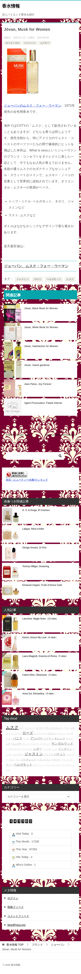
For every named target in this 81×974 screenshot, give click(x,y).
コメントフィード (18, 916)
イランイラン (44, 759)
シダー (37, 748)
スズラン (49, 738)
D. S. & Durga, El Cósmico (36, 510)
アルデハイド (40, 733)
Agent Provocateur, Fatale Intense (43, 403)
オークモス (27, 749)
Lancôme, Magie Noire (40, 618)
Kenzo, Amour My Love (40, 637)
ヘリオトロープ (13, 749)
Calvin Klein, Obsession (40, 675)
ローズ (28, 733)
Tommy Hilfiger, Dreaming (35, 566)
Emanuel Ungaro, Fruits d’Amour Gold (42, 585)
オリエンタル (13, 43)
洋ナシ (9, 765)
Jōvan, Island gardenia (37, 365)
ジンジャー (29, 728)
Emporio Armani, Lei (17, 435)
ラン (18, 759)
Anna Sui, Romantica (39, 693)
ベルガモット (54, 279)
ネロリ (37, 279)
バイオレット (28, 759)
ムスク (70, 279)
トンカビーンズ (50, 749)
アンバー (36, 738)
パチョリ (59, 754)
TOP (15, 944)
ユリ (21, 728)
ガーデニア (45, 744)
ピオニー (52, 733)
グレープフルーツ (30, 744)
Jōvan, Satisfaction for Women (41, 346)
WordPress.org (16, 924)
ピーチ (39, 728)
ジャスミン (23, 279)
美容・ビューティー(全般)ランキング (27, 480)
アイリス (48, 754)
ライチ (26, 738)
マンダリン (65, 748)
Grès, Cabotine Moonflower (60, 435)
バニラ (17, 738)
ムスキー (45, 43)
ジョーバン (30, 43)
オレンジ (59, 738)
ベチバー (56, 759)
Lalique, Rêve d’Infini (33, 529)
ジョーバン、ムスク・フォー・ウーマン (36, 266)
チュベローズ (15, 733)
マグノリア (67, 759)
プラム (66, 728)
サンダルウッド (62, 743)
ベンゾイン (56, 765)
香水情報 (11, 5)
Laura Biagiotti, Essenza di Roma (45, 656)
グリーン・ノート (41, 765)
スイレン (61, 733)
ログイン (12, 898)
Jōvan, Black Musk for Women (41, 308)
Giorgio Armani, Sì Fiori (34, 547)
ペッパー (16, 743)
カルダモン (18, 754)
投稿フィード (15, 907)
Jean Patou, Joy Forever (37, 384)
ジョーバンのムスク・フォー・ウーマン (32, 105)
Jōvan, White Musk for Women (41, 327)
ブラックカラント (53, 728)
